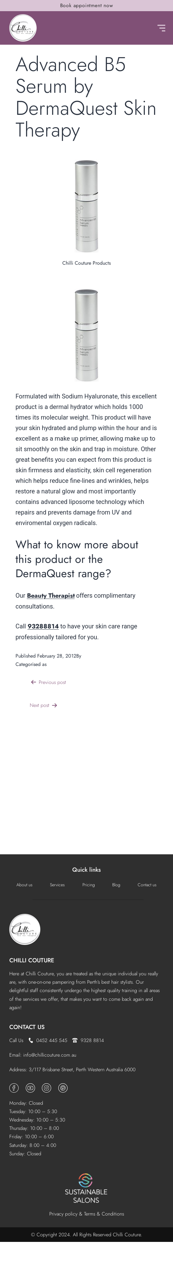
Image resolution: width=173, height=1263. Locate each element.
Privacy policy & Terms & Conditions (86, 1213)
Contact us (147, 885)
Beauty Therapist (51, 595)
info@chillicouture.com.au (49, 1054)
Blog (116, 885)
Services (57, 885)
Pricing (88, 885)
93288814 (43, 626)
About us (24, 885)
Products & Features (69, 664)
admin (89, 655)
